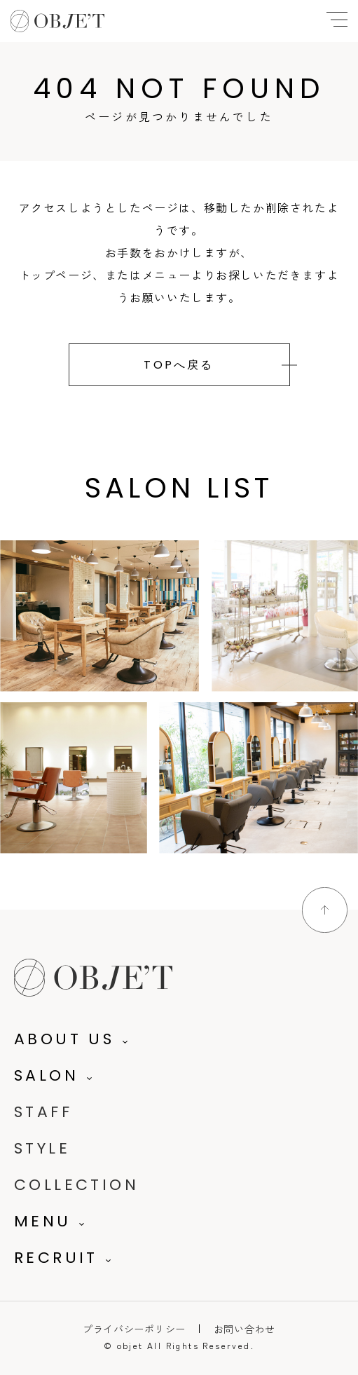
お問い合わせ (244, 1329)
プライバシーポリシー (134, 1329)
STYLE (42, 1148)
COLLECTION (76, 1185)
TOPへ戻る (179, 365)
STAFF (43, 1112)
